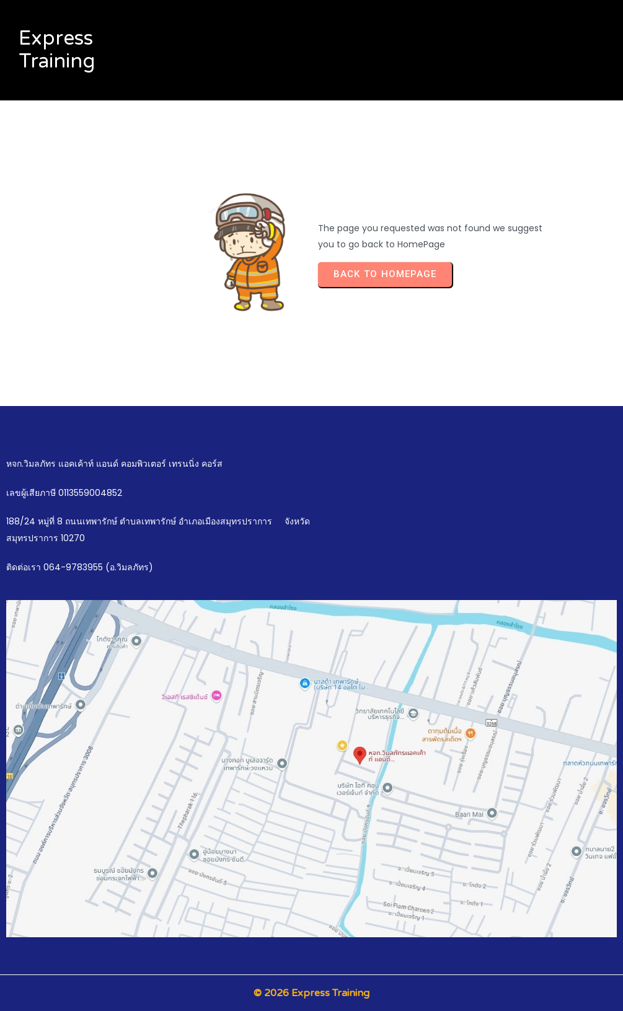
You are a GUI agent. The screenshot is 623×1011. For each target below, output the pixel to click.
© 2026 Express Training (311, 993)
